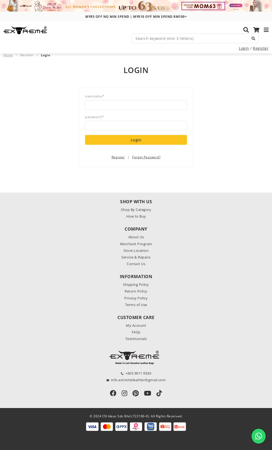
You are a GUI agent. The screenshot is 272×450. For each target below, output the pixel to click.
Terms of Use (136, 304)
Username (94, 96)
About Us (136, 237)
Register (261, 48)
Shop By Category (136, 209)
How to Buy (136, 216)
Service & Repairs (136, 257)
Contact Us (136, 263)
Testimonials (136, 338)
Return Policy (136, 291)
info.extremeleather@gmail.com (138, 379)
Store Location (136, 250)
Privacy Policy (136, 298)
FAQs (136, 332)
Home (8, 55)
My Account (136, 325)
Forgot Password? (146, 157)
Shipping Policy (136, 284)
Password (94, 117)
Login (244, 48)
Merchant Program (136, 243)
